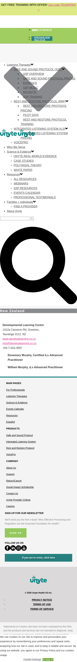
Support (10, 474)
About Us (11, 467)
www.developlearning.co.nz (19, 338)
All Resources (25, 179)
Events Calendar (27, 192)
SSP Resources (25, 188)
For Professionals (15, 389)
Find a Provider (25, 206)
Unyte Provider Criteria (18, 499)
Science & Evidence (19, 151)
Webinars (21, 183)
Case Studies (24, 160)
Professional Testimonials (35, 197)
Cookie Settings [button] (32, 659)
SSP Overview (33, 73)
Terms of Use (42, 604)
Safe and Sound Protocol (19, 435)
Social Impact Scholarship (20, 487)
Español (10, 422)
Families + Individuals (20, 202)
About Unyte (14, 211)
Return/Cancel (14, 480)
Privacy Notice (42, 599)
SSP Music (30, 87)
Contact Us (12, 493)
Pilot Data (31, 115)
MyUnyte (29, 92)
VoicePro (11, 454)
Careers (10, 506)
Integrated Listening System (21, 441)
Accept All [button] (47, 659)
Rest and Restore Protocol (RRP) (40, 101)
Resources (13, 174)
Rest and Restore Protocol (20, 448)
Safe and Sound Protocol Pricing (49, 78)
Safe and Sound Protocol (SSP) (38, 69)
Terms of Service (42, 609)
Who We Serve (16, 147)
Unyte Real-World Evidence (35, 156)
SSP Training (32, 96)
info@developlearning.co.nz (19, 343)
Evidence (30, 83)
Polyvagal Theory (28, 165)
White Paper (23, 170)
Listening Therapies (19, 64)
